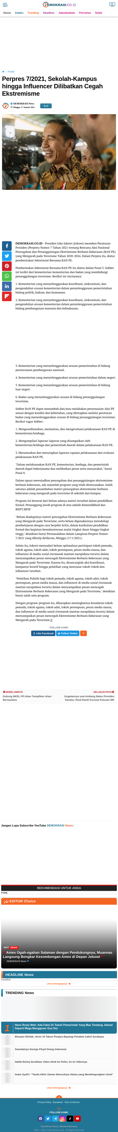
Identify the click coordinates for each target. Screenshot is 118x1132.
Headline (48, 12)
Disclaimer (58, 1102)
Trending (33, 12)
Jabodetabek (66, 12)
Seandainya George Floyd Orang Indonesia (40, 1049)
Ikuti (46, 105)
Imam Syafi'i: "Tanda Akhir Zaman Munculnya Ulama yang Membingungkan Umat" (64, 1074)
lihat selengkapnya (59, 983)
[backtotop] (59, 1098)
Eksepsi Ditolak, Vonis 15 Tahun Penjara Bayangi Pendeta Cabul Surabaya (59, 1036)
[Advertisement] (59, 40)
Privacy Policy (44, 1102)
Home (7, 12)
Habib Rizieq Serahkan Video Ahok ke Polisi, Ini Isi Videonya (51, 1061)
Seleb (98, 12)
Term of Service (72, 1102)
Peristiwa (85, 12)
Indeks (19, 12)
